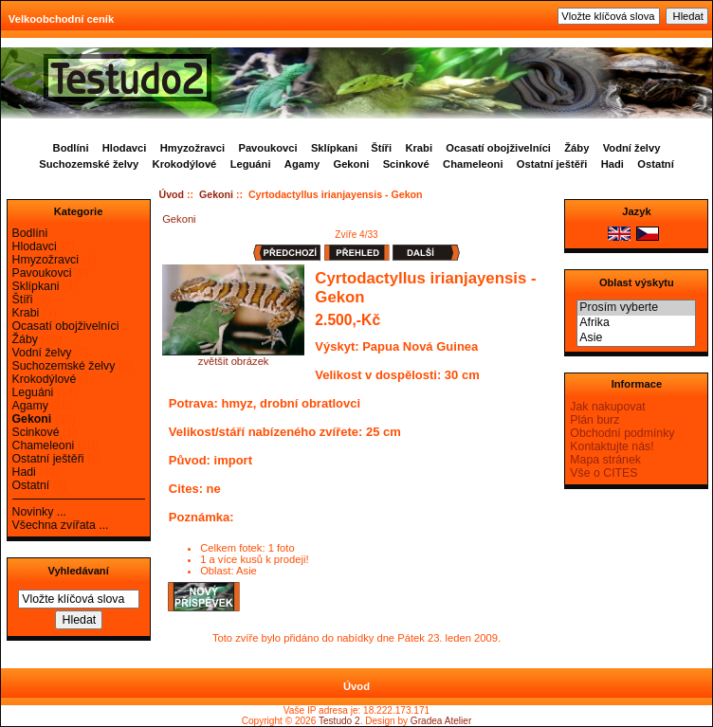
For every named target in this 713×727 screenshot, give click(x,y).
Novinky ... (39, 511)
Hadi (612, 164)
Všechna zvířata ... (60, 525)
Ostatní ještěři (552, 164)
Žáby (576, 148)
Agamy (302, 164)
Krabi (418, 148)
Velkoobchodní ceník (61, 19)
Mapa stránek (605, 459)
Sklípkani (334, 148)
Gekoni (216, 194)
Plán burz (594, 420)
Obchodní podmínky (622, 433)
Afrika (636, 323)
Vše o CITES (603, 473)
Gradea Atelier (441, 721)
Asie (636, 338)
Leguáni (250, 164)
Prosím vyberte (636, 308)
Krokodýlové (185, 164)
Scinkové (406, 164)
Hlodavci (124, 148)
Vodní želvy (632, 148)
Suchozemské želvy (88, 164)
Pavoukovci (267, 148)
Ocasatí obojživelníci (498, 148)
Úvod (172, 194)
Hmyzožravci (192, 148)
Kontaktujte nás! (611, 446)
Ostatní (655, 164)
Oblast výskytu (636, 282)
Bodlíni (71, 148)
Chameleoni (473, 164)
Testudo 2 (339, 721)
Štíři (381, 148)
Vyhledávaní (77, 570)
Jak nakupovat (607, 406)
